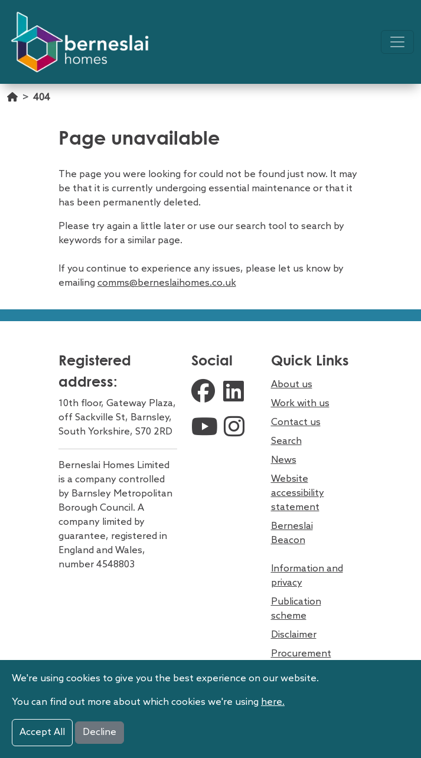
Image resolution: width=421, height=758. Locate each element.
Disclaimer (293, 635)
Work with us (300, 403)
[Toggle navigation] (397, 42)
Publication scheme (296, 609)
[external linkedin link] (236, 393)
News (283, 460)
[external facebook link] (204, 393)
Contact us (296, 422)
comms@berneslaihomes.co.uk (166, 283)
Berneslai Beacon (292, 533)
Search (286, 441)
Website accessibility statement (297, 493)
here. (273, 702)
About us (291, 384)
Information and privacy (307, 576)
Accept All (42, 732)
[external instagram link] (237, 428)
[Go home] (12, 104)
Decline (99, 732)
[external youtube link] (204, 428)
